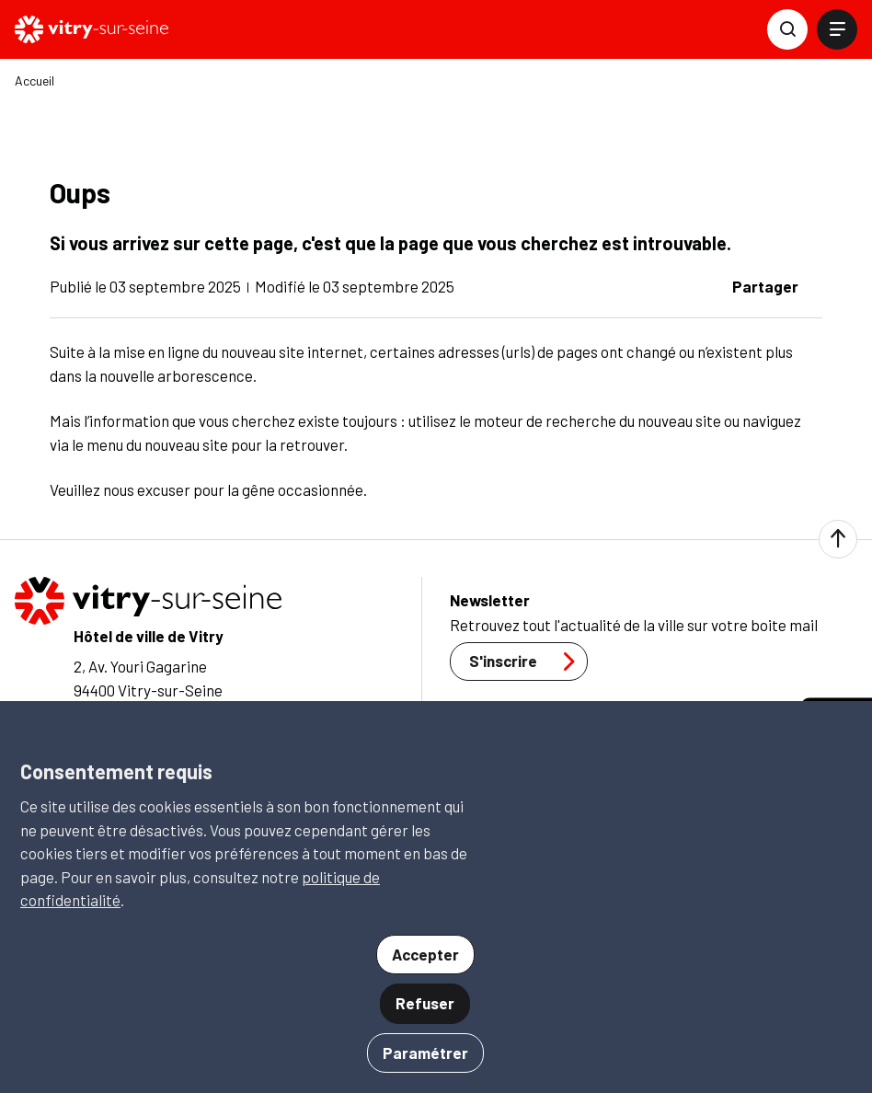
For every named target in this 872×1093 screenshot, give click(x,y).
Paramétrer (425, 1052)
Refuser (425, 1003)
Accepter (425, 954)
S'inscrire (527, 661)
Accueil (34, 81)
